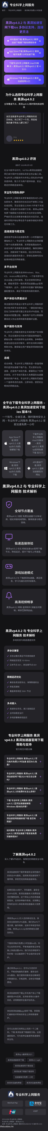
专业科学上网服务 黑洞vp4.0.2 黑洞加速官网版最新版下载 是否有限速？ (22, 818)
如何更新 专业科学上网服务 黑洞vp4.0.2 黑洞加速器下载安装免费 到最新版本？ (22, 833)
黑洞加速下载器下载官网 (24, 1071)
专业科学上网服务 (15, 10)
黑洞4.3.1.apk (34, 1060)
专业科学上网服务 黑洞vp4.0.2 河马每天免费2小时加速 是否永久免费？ (22, 761)
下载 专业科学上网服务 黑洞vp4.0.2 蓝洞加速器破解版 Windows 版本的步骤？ (19, 803)
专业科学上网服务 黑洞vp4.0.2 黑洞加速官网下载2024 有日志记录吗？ (22, 776)
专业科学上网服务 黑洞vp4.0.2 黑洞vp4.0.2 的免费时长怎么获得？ (22, 790)
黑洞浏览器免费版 (14, 1083)
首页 (3, 10)
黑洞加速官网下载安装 (24, 1065)
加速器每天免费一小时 (24, 1077)
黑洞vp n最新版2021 (24, 1054)
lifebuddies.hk (7, 1126)
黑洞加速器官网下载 (16, 1060)
